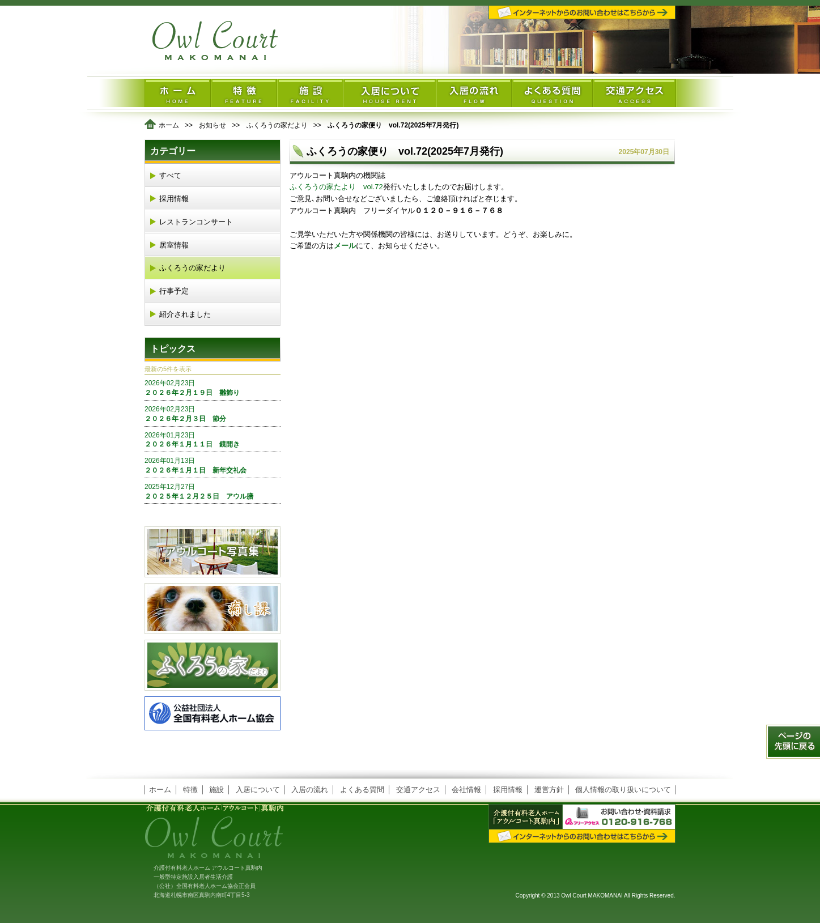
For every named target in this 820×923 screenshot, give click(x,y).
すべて (170, 175)
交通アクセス (418, 789)
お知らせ (212, 125)
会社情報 (466, 789)
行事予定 (174, 291)
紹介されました (185, 314)
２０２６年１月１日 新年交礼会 (213, 465)
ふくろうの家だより (277, 125)
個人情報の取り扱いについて (623, 789)
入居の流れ (309, 789)
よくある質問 (362, 789)
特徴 (190, 789)
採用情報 (174, 198)
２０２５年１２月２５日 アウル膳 (213, 491)
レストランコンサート (196, 222)
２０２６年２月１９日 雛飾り (213, 387)
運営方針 (549, 789)
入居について (258, 789)
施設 (216, 789)
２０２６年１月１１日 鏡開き (213, 440)
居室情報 (174, 245)
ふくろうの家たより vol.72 (336, 186)
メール (345, 245)
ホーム (169, 125)
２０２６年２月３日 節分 (213, 414)
